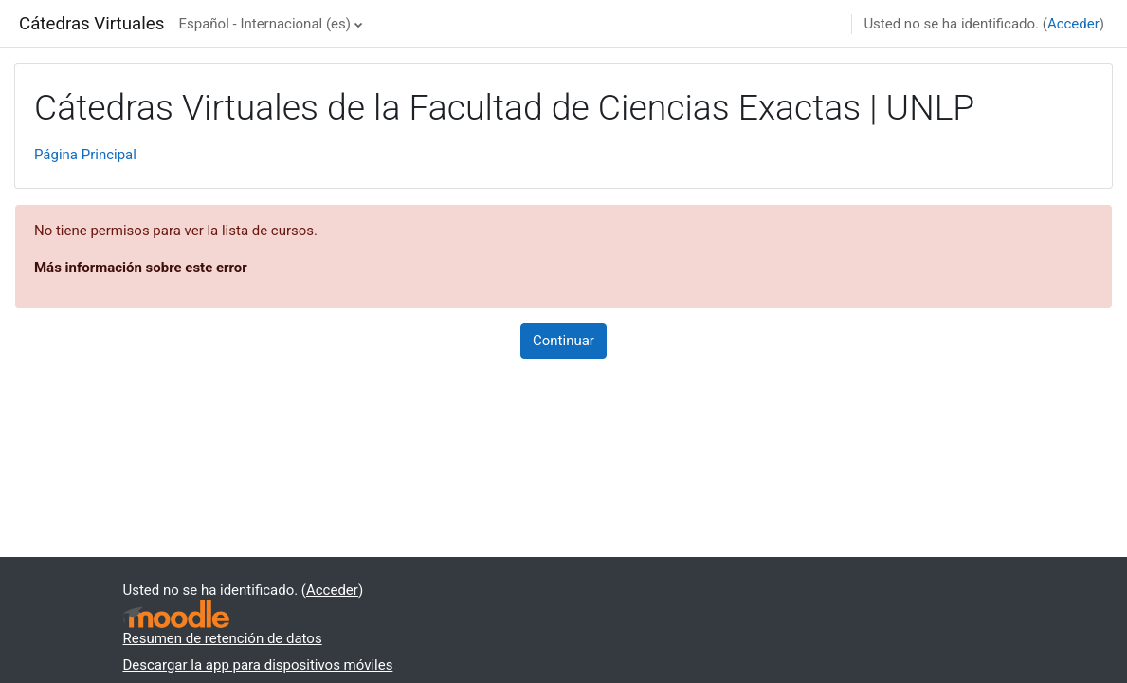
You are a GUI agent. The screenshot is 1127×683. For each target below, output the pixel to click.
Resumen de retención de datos (222, 638)
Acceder (1073, 23)
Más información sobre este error (140, 267)
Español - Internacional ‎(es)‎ (265, 23)
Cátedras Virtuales (91, 23)
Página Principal (85, 154)
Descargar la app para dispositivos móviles (258, 665)
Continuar (563, 340)
